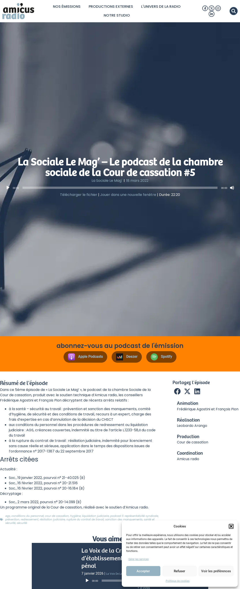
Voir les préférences (216, 571)
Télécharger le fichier (78, 195)
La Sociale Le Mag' (107, 181)
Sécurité (22, 524)
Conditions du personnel (27, 517)
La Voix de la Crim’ (117, 574)
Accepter (143, 571)
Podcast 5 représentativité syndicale (134, 517)
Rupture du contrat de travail (85, 520)
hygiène (75, 517)
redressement (29, 520)
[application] (120, 188)
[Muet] (232, 189)
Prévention (12, 520)
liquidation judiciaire (95, 517)
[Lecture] (8, 189)
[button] (231, 526)
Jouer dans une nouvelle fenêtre (128, 195)
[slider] (120, 189)
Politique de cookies (177, 581)
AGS (7, 517)
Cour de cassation (57, 517)
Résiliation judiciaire (52, 520)
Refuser (179, 571)
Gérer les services (138, 559)
